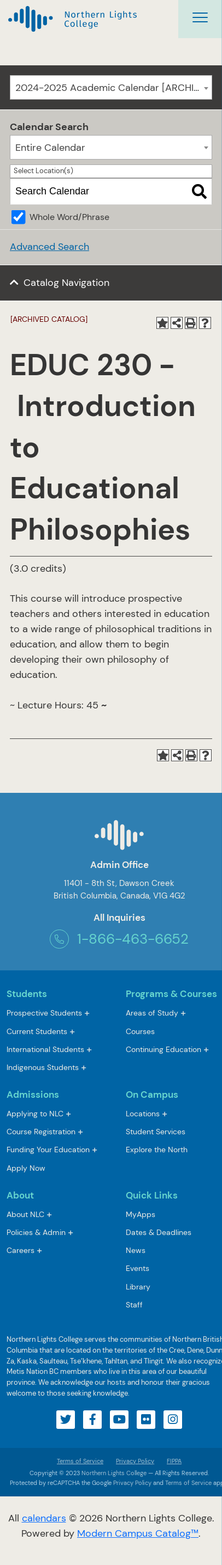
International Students (45, 1049)
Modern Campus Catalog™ (137, 1533)
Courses (140, 1032)
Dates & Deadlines (158, 1232)
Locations (143, 1113)
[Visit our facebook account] (92, 1419)
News (135, 1250)
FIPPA (171, 1461)
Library (138, 1287)
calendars (44, 1518)
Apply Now (26, 1168)
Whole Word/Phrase (69, 217)
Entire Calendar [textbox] (50, 147)
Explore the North (157, 1149)
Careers (20, 1250)
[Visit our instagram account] (172, 1419)
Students (27, 994)
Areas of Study (152, 1013)
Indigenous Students (43, 1067)
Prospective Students (44, 1013)
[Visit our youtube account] (119, 1419)
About (20, 1195)
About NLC (25, 1214)
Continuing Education (163, 1049)
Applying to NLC (35, 1113)
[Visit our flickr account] (146, 1419)
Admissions (33, 1095)
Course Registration (41, 1131)
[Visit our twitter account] (65, 1419)
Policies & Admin (36, 1232)
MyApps (140, 1215)
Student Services (155, 1131)
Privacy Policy (135, 1461)
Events (137, 1268)
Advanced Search (49, 246)
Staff (134, 1305)
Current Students (37, 1031)
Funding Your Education (48, 1149)
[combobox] (111, 87)
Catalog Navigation (66, 282)
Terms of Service (80, 1461)
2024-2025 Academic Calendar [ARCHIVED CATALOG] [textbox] (113, 87)
